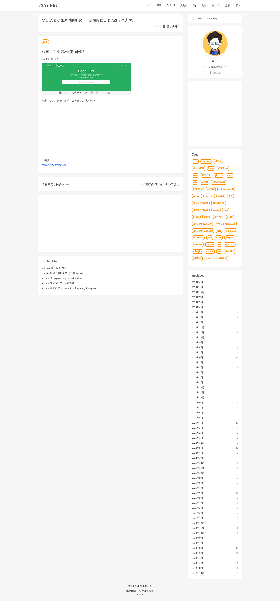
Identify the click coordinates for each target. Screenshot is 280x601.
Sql (194, 5)
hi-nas (211, 168)
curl (219, 231)
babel (218, 237)
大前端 (184, 5)
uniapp (216, 210)
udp (195, 182)
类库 (230, 196)
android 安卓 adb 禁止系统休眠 (58, 283)
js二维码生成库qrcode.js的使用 (160, 184)
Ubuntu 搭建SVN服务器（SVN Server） (63, 273)
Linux (230, 175)
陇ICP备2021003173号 (140, 586)
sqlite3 (221, 196)
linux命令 (197, 244)
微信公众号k (219, 203)
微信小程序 (198, 168)
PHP (159, 5)
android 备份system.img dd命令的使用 (62, 278)
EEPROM (198, 189)
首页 (148, 5)
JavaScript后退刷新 (202, 224)
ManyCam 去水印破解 (216, 258)
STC (195, 161)
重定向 (207, 217)
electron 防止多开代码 (54, 268)
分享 (227, 5)
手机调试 (229, 251)
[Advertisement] (110, 131)
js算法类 (197, 258)
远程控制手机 (218, 182)
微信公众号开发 (200, 203)
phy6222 (219, 175)
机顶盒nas (223, 168)
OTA (195, 175)
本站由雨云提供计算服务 (140, 591)
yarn (210, 237)
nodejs (196, 217)
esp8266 (210, 189)
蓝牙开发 (206, 175)
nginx (229, 217)
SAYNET (48, 5)
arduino (197, 196)
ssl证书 (204, 182)
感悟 (237, 5)
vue (219, 251)
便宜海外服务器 (200, 210)
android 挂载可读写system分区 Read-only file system (69, 288)
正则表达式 (230, 231)
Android (171, 5)
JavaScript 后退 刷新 (203, 231)
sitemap (140, 594)
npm (225, 210)
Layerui (209, 251)
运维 (204, 5)
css (219, 244)
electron (210, 244)
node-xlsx (209, 196)
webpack (230, 237)
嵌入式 (216, 5)
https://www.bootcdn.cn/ (54, 165)
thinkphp (197, 251)
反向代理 (218, 217)
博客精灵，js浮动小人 (55, 184)
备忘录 (218, 161)
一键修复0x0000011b (225, 224)
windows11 (198, 237)
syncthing (206, 161)
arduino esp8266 (226, 189)
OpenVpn (229, 244)
